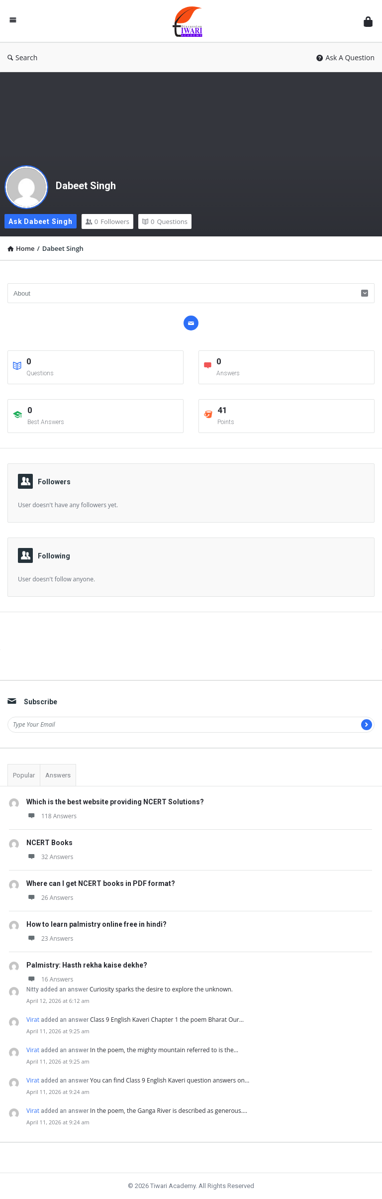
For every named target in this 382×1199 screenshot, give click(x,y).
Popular (24, 775)
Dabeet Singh (86, 186)
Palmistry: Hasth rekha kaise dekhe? (86, 965)
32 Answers (49, 857)
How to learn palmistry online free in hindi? (96, 924)
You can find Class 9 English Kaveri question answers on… (169, 1080)
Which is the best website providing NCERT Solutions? (115, 802)
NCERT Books (49, 843)
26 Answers (49, 897)
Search (22, 57)
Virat (32, 1019)
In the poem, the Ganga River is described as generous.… (168, 1110)
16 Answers (49, 979)
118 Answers (51, 816)
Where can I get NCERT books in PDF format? (100, 883)
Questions (165, 221)
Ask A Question (345, 57)
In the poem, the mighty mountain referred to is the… (164, 1050)
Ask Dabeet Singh (40, 221)
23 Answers (49, 938)
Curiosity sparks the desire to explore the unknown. (161, 989)
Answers (58, 775)
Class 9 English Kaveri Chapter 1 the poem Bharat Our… (167, 1019)
